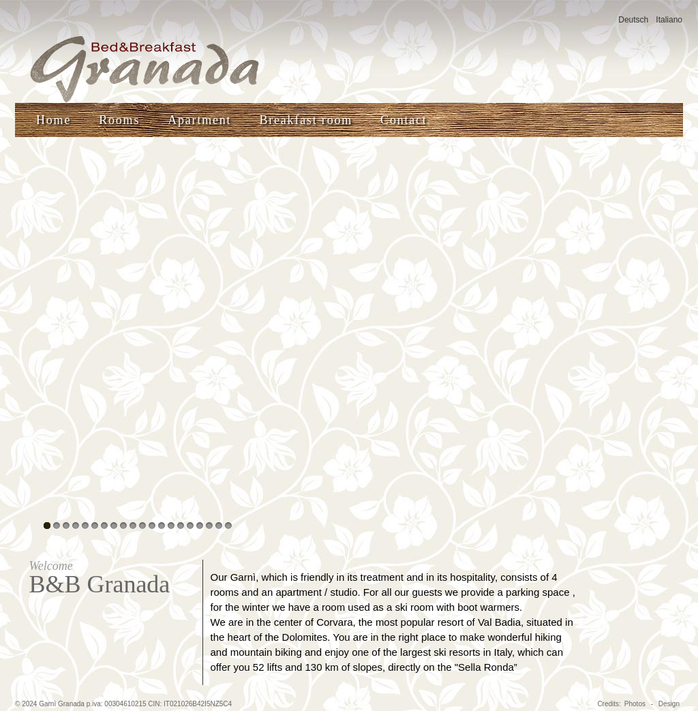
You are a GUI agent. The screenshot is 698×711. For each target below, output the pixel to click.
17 (200, 525)
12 (152, 525)
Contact (403, 120)
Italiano (669, 20)
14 (171, 525)
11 (142, 525)
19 (219, 525)
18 (209, 525)
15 (181, 525)
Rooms (119, 120)
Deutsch (633, 20)
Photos (635, 704)
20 (228, 525)
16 (190, 525)
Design (669, 704)
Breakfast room (305, 120)
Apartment (199, 120)
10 (133, 525)
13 (161, 525)
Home (53, 120)
